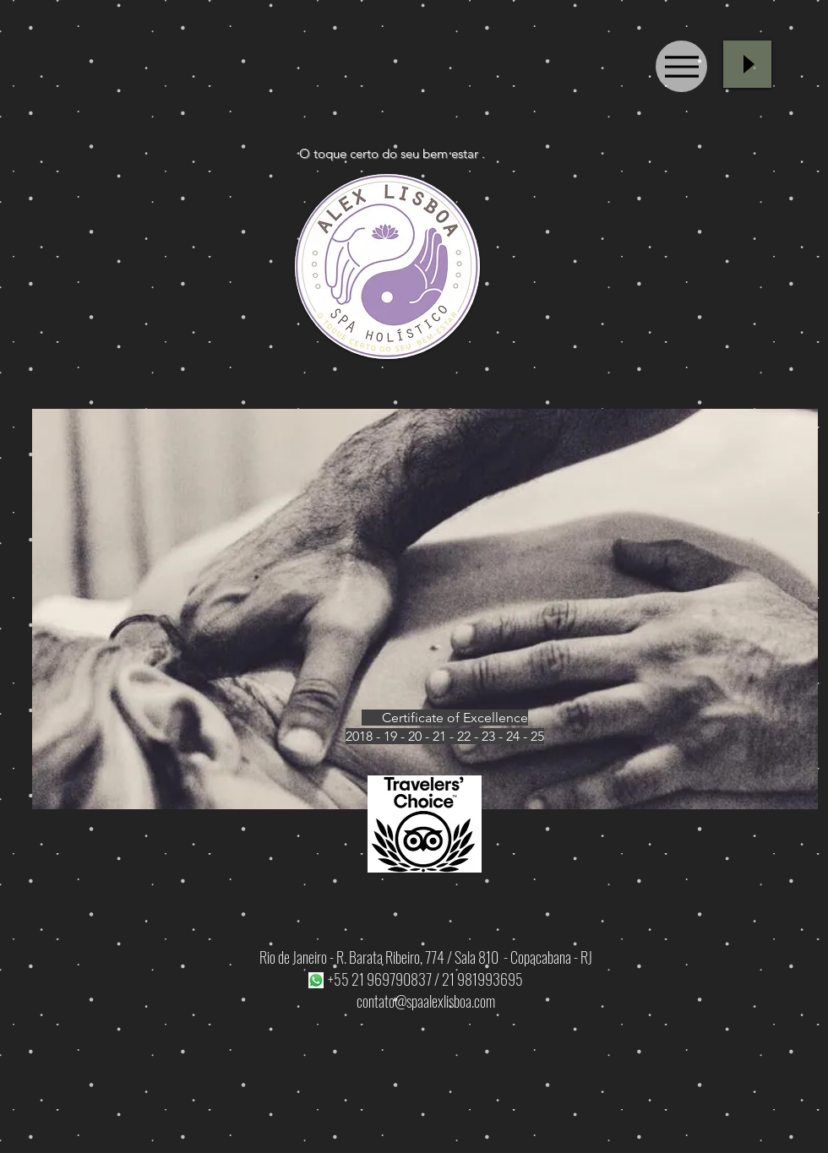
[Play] (747, 64)
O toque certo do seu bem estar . (392, 153)
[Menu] (681, 66)
